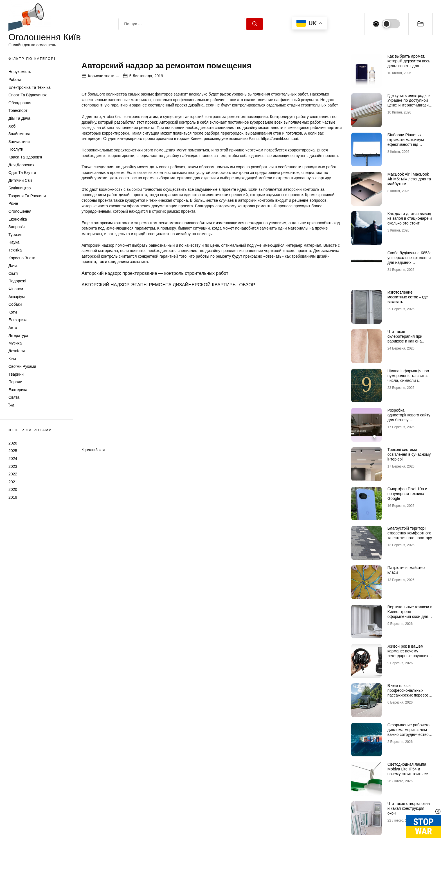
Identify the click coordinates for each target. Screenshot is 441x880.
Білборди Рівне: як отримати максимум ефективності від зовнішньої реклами (405, 142)
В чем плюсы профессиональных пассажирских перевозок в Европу (409, 692)
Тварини (16, 374)
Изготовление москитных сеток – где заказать (407, 297)
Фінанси (15, 289)
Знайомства (19, 133)
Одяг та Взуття (22, 172)
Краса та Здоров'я (25, 157)
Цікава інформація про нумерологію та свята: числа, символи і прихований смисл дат (408, 378)
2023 (12, 466)
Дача (12, 265)
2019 (12, 497)
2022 (12, 474)
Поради (15, 382)
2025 (12, 450)
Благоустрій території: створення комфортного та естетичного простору (409, 533)
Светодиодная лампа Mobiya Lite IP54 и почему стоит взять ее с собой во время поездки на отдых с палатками (409, 773)
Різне (13, 203)
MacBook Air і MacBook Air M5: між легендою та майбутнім (409, 179)
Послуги (15, 149)
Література (18, 335)
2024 (12, 458)
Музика (15, 343)
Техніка (15, 250)
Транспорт (17, 110)
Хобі (12, 126)
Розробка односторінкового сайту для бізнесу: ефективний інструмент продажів (408, 419)
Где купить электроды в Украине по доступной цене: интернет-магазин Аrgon (409, 102)
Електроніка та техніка (29, 87)
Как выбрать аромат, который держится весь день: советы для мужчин (408, 63)
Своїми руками (22, 366)
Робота (14, 79)
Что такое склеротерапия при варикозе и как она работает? (404, 338)
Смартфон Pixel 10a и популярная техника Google (407, 494)
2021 (12, 482)
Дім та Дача (19, 118)
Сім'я (13, 273)
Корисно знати (21, 258)
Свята (13, 397)
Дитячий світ (20, 180)
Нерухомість (19, 71)
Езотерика (17, 389)
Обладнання (19, 103)
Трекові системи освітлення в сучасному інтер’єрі (409, 454)
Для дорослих (21, 165)
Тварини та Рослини (27, 196)
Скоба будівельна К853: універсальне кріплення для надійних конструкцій (409, 260)
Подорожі (17, 281)
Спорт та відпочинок (27, 95)
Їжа (11, 405)
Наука (13, 242)
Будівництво (19, 188)
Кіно (12, 358)
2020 (12, 489)
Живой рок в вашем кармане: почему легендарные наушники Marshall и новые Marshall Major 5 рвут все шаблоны (408, 658)
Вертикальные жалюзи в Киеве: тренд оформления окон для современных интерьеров (409, 616)
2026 (12, 443)
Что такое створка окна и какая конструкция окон (408, 808)
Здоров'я (16, 226)
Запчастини (19, 141)
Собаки (15, 304)
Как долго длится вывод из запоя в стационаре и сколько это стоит (409, 218)
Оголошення (19, 211)
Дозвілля (16, 351)
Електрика (18, 319)
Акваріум (16, 296)
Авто (12, 327)
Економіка (17, 219)
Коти (12, 312)
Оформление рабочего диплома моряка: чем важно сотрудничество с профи (409, 732)
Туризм (14, 234)
